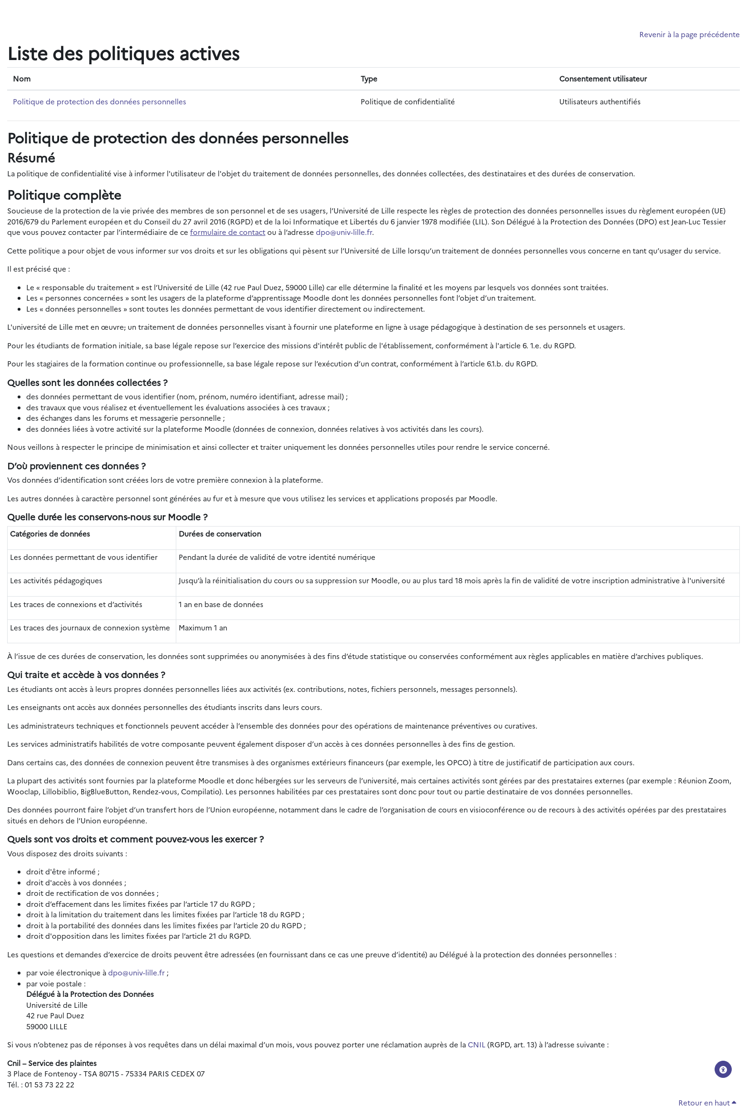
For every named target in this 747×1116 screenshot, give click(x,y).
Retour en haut (707, 1102)
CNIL (476, 1044)
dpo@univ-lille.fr (344, 232)
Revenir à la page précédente (689, 34)
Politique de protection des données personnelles (99, 101)
